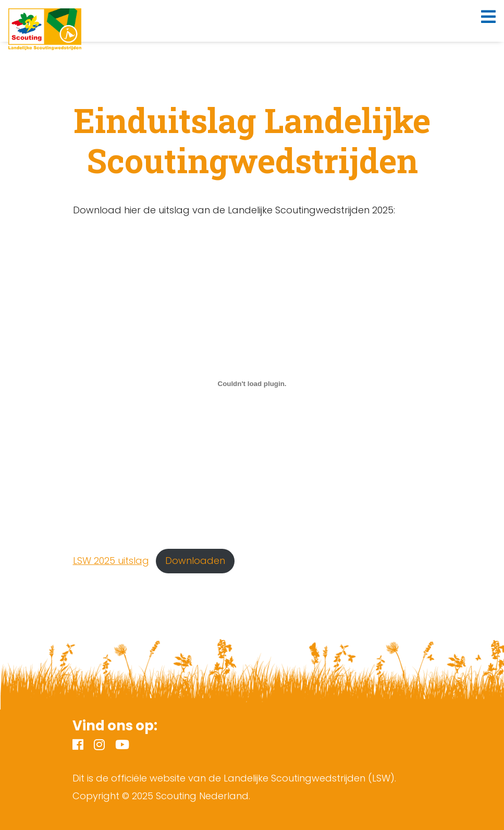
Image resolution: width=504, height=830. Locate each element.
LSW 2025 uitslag (111, 560)
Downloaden (195, 560)
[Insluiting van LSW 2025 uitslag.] (252, 383)
